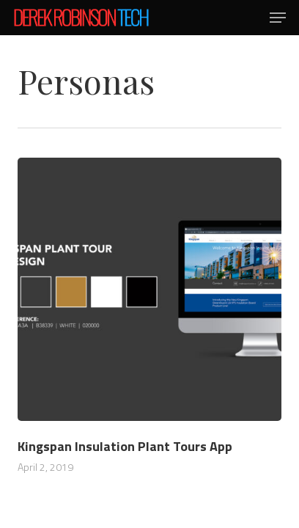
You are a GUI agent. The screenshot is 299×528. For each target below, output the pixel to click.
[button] (278, 17)
